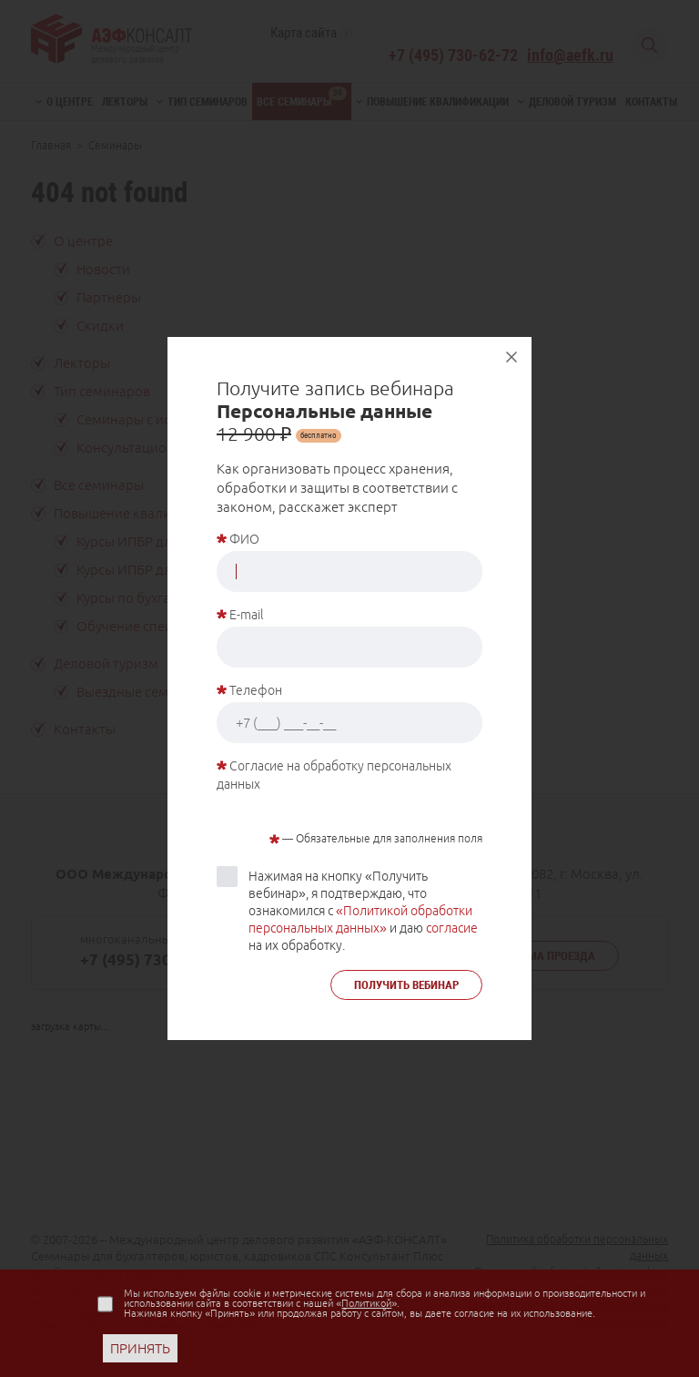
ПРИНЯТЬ (140, 1348)
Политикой (366, 1303)
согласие (452, 928)
